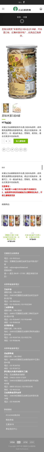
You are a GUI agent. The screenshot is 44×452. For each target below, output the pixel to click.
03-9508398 (15, 401)
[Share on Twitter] (12, 150)
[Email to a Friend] (17, 150)
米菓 (25, 17)
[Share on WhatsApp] (4, 150)
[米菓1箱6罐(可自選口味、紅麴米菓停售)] (32, 219)
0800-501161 (15, 386)
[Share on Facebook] (8, 150)
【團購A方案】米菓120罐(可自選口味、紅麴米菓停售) (11, 237)
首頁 (19, 17)
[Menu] (3, 9)
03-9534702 (15, 365)
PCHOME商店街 (13, 415)
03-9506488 (26, 319)
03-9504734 (15, 337)
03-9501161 (15, 258)
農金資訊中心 (11, 429)
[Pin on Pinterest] (21, 150)
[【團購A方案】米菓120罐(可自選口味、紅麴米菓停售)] (11, 219)
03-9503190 (27, 386)
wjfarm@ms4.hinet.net (19, 267)
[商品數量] (6, 141)
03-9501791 (26, 337)
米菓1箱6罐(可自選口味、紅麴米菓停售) (32, 236)
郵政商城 (9, 420)
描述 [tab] (3, 167)
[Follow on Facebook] (24, 2)
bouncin (25, 449)
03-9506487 (15, 319)
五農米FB (10, 424)
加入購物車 (20, 141)
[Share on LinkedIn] (25, 150)
